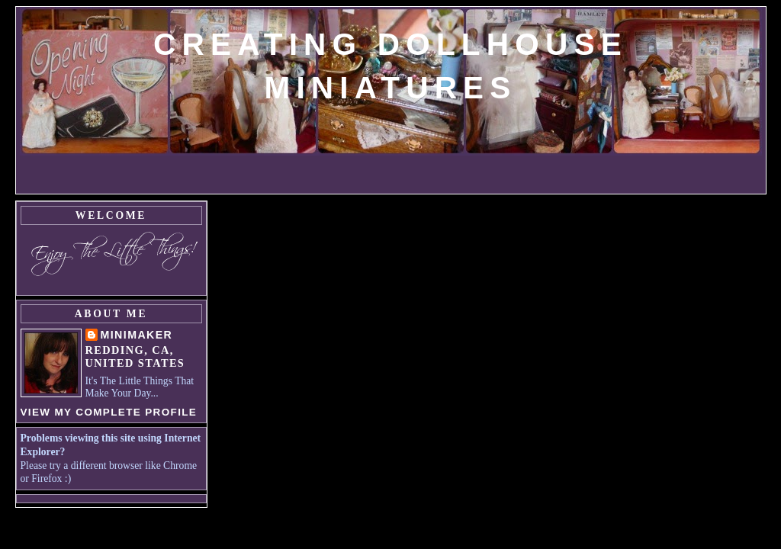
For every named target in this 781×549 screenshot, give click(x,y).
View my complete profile (109, 412)
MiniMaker (137, 335)
